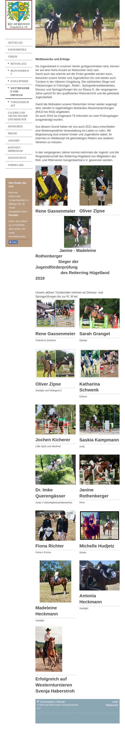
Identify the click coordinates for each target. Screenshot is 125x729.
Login (115, 701)
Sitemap (60, 701)
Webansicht (112, 704)
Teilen (13, 242)
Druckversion (46, 701)
